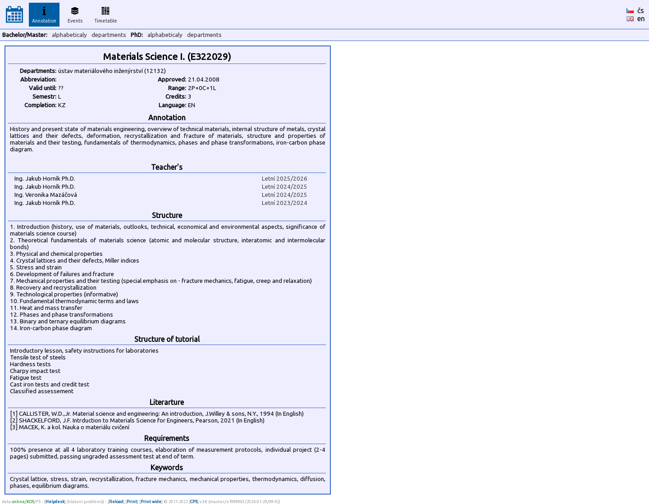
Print (132, 501)
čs (640, 10)
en (641, 18)
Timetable (105, 13)
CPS (193, 501)
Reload (116, 501)
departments (108, 35)
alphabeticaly (69, 35)
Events (75, 13)
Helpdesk (55, 501)
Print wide (151, 501)
